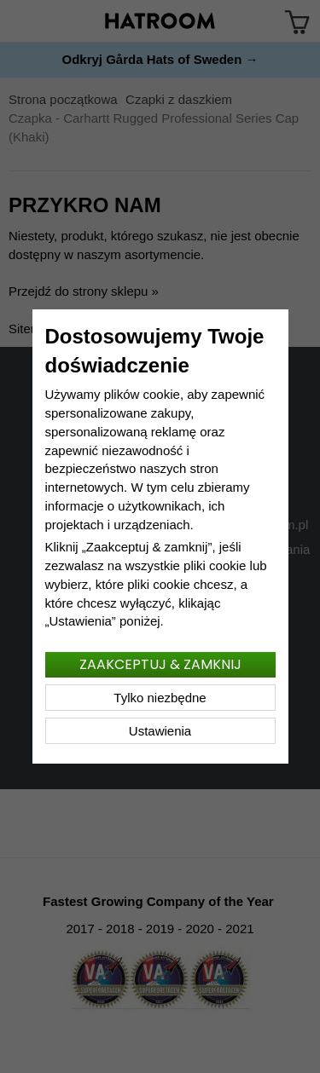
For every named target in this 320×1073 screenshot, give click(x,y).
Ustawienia (160, 731)
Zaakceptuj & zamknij (160, 664)
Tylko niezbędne (159, 697)
